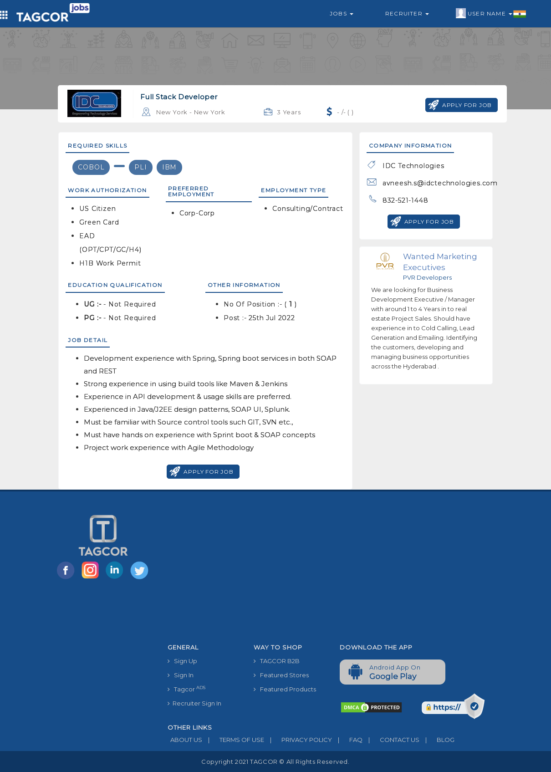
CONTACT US (390, 739)
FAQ (347, 739)
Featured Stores (281, 675)
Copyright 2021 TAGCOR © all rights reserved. (275, 761)
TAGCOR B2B (277, 661)
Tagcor (186, 689)
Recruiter (407, 13)
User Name (491, 13)
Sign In (181, 675)
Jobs (341, 13)
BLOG (436, 739)
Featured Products (285, 689)
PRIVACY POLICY (298, 739)
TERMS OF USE (233, 739)
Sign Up (182, 661)
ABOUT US (185, 739)
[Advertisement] (333, 571)
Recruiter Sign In (194, 703)
